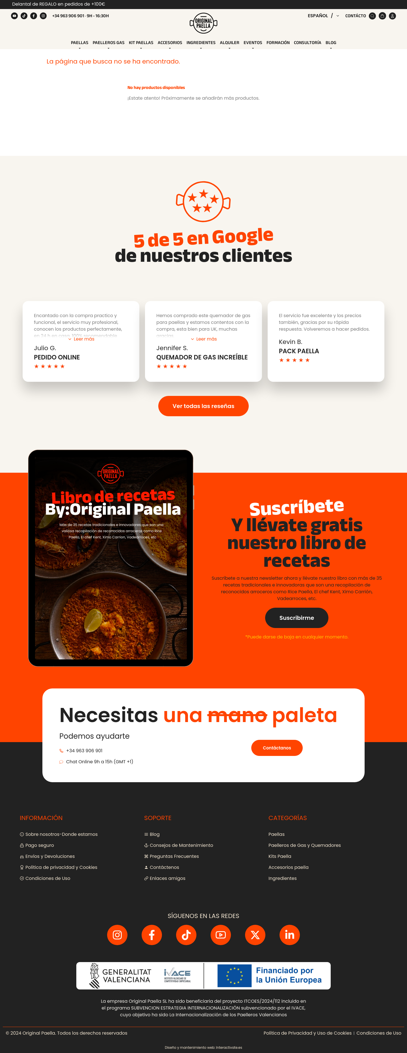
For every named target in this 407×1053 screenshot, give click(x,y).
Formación (278, 42)
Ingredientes (201, 45)
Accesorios (170, 45)
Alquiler (229, 45)
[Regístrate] (255, 314)
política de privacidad (185, 327)
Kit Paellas (141, 45)
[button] (324, 15)
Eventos (253, 45)
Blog (331, 45)
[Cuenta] (392, 16)
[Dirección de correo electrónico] (180, 314)
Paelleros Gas (109, 45)
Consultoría (307, 42)
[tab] (79, 43)
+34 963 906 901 (68, 16)
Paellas (79, 45)
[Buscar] (372, 16)
